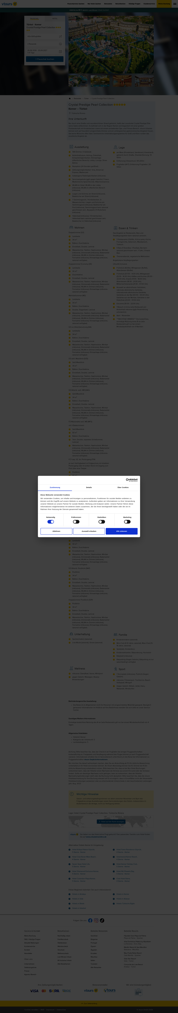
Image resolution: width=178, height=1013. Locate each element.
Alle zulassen (121, 531)
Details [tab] (89, 487)
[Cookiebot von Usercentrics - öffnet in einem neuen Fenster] (128, 480)
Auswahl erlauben (89, 531)
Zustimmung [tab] (55, 487)
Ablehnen (56, 531)
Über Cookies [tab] (123, 487)
